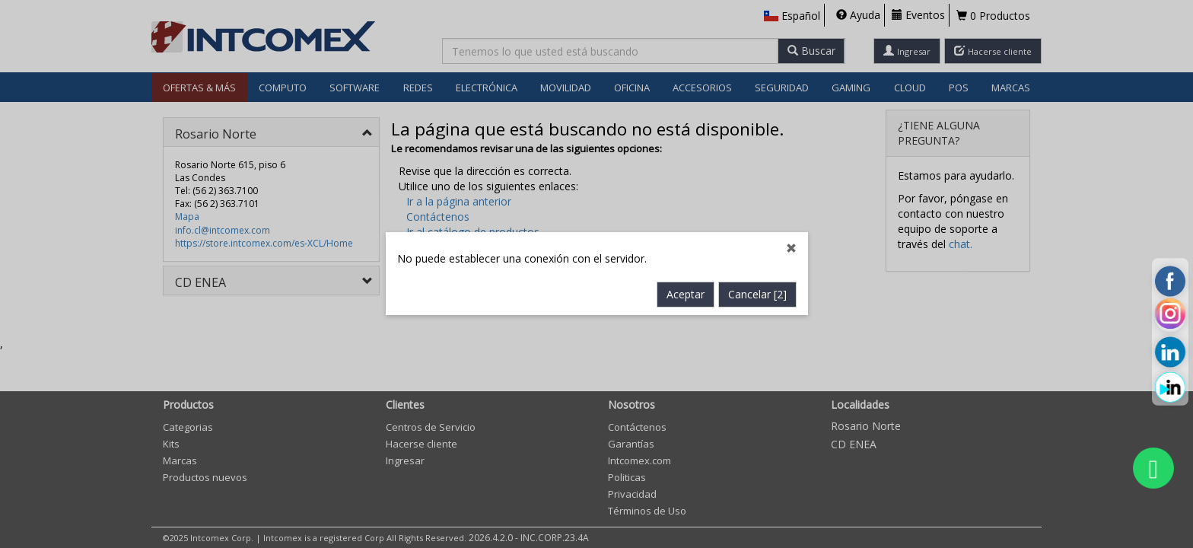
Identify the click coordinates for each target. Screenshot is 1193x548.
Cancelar (757, 295)
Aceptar (685, 295)
